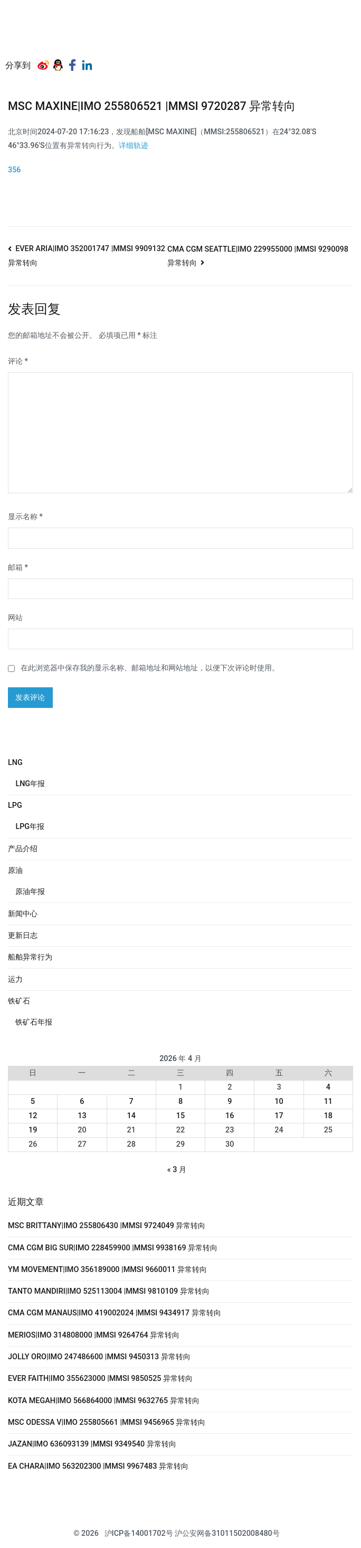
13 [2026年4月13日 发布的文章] (82, 1115)
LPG (15, 805)
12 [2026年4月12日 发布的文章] (32, 1115)
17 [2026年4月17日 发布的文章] (278, 1115)
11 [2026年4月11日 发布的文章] (328, 1101)
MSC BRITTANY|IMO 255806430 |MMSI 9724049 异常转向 (106, 1225)
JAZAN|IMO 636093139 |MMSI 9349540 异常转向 (92, 1444)
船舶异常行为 (30, 957)
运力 (15, 979)
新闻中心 (22, 913)
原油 (15, 870)
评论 (18, 361)
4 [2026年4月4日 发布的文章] (328, 1087)
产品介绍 (22, 848)
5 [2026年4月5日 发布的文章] (33, 1101)
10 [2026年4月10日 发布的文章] (278, 1101)
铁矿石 (19, 1001)
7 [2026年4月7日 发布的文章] (131, 1101)
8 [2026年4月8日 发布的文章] (180, 1101)
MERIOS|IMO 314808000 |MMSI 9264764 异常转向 (93, 1335)
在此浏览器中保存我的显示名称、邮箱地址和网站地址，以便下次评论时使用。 (150, 668)
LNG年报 (30, 783)
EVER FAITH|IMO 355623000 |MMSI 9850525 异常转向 (100, 1378)
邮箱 (18, 567)
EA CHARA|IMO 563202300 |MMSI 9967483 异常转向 (98, 1466)
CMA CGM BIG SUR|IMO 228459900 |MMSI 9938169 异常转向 (112, 1247)
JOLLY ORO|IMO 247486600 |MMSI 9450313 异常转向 (99, 1356)
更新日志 (22, 935)
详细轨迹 (133, 145)
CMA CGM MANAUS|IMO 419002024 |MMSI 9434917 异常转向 (114, 1313)
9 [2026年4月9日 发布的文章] (229, 1101)
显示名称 (25, 516)
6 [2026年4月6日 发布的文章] (82, 1101)
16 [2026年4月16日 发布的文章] (229, 1115)
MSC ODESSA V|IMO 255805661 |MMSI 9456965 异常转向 (106, 1422)
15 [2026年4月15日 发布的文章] (180, 1115)
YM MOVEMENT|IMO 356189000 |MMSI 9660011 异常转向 (107, 1269)
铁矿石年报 (33, 1022)
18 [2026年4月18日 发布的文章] (328, 1115)
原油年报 (30, 891)
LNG (15, 762)
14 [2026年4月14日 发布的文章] (131, 1115)
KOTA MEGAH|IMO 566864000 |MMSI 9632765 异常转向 (104, 1400)
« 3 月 (176, 1169)
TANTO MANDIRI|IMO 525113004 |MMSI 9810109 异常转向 (109, 1291)
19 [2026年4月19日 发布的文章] (32, 1130)
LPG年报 (29, 826)
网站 (15, 617)
